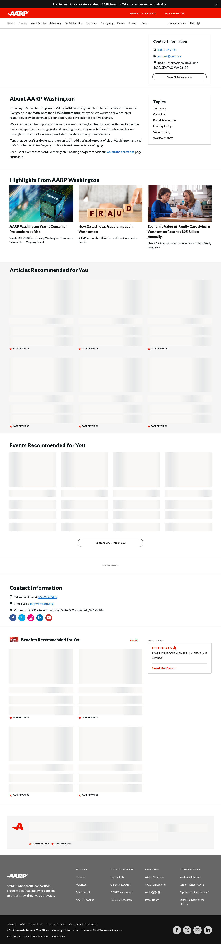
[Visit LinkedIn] (208, 930)
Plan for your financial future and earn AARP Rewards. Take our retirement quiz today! (108, 4)
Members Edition (174, 13)
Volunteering (161, 132)
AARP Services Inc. (121, 892)
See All (134, 640)
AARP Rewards (85, 899)
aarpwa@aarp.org (169, 56)
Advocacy (159, 108)
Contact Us (117, 877)
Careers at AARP (120, 884)
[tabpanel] (191, 23)
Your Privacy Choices (36, 936)
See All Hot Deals (163, 668)
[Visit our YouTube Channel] (48, 617)
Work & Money (163, 137)
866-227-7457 (167, 49)
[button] (203, 16)
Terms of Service (56, 924)
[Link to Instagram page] (30, 617)
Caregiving (160, 114)
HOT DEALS (162, 648)
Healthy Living (162, 126)
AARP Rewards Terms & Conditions (28, 930)
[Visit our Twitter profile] (21, 617)
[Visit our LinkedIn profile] (39, 617)
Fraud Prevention (164, 120)
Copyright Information (65, 930)
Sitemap (12, 924)
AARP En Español (177, 23)
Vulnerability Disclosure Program (102, 930)
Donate (80, 877)
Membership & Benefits (143, 13)
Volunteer (82, 884)
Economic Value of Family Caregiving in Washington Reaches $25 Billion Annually (179, 231)
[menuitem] (11, 24)
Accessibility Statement (83, 924)
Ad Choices (13, 936)
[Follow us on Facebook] (12, 617)
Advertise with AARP (123, 869)
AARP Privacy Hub (31, 924)
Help (192, 23)
